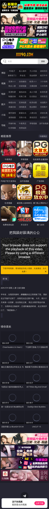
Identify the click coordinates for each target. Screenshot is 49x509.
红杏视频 (12, 128)
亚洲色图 (22, 102)
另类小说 (22, 117)
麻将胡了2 (12, 75)
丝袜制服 (22, 86)
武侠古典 (43, 113)
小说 (3, 114)
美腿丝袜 (12, 107)
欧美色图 (33, 102)
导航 (3, 125)
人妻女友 (33, 113)
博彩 (3, 72)
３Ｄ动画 (43, 81)
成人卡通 (33, 92)
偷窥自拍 (12, 102)
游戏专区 (43, 71)
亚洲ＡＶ (12, 81)
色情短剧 (22, 128)
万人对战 (33, 71)
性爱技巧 (43, 117)
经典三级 (22, 96)
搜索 (43, 61)
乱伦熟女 (33, 96)
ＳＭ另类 (43, 86)
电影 (3, 93)
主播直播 (33, 86)
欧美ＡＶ (33, 81)
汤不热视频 (43, 123)
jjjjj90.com (24, 54)
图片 (3, 104)
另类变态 (43, 96)
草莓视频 (33, 123)
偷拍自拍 (22, 92)
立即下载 (39, 503)
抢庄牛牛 (43, 75)
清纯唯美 (22, 107)
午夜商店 (22, 123)
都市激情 (12, 113)
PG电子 (12, 71)
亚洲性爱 (12, 92)
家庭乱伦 (22, 113)
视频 (3, 83)
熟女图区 (33, 107)
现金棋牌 (33, 75)
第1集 (5, 278)
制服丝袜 (12, 96)
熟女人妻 (12, 86)
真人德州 (22, 71)
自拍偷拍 (22, 81)
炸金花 (22, 75)
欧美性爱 (43, 92)
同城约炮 (12, 123)
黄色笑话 (33, 117)
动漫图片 (43, 102)
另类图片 (43, 107)
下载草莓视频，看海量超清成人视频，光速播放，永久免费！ (25, 270)
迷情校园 (12, 117)
